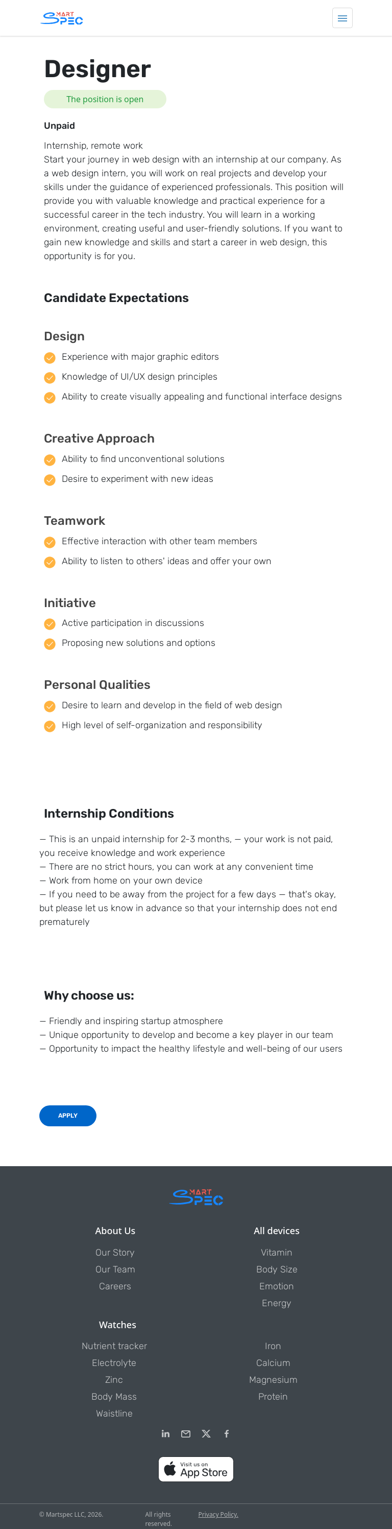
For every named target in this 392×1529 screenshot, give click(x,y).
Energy (276, 1303)
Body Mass (114, 1396)
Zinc (114, 1379)
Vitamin (276, 1252)
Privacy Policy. (218, 1514)
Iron (273, 1346)
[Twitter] (206, 1434)
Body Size (277, 1269)
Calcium (273, 1363)
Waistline (114, 1413)
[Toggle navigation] (342, 18)
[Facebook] (226, 1434)
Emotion (276, 1286)
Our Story (115, 1252)
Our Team (115, 1269)
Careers (115, 1286)
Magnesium (273, 1379)
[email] (186, 1434)
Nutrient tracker (114, 1346)
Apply (68, 1115)
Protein (273, 1396)
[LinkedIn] (165, 1434)
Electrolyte (114, 1363)
